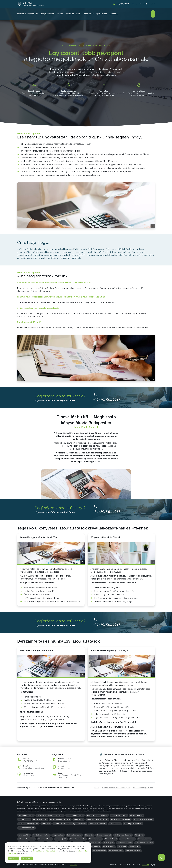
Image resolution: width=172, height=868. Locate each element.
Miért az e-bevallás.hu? (27, 14)
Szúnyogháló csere (99, 850)
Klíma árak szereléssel (93, 843)
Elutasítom (27, 858)
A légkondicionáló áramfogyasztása (50, 815)
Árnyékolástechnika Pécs (41, 835)
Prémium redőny (108, 847)
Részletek (73, 864)
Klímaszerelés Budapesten (28, 824)
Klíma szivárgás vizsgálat (143, 819)
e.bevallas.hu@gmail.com (33, 768)
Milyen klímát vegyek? (98, 824)
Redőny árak (122, 847)
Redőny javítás (134, 847)
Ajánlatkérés (101, 14)
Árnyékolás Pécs (24, 835)
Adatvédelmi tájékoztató (143, 788)
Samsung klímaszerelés (133, 824)
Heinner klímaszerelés (75, 815)
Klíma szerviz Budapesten (120, 819)
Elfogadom (13, 858)
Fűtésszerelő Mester (45, 839)
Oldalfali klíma (115, 824)
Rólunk (60, 14)
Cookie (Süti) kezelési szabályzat (116, 788)
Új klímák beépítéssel (26, 828)
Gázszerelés (89, 835)
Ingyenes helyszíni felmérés (97, 815)
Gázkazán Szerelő (111, 839)
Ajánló (96, 788)
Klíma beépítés (108, 843)
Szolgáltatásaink (47, 14)
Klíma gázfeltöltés (40, 819)
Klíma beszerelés (136, 815)
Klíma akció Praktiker (119, 815)
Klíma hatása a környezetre (60, 819)
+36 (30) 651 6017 (30, 761)
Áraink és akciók (73, 14)
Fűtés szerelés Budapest (27, 839)
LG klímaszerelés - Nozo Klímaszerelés (39, 802)
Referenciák (88, 14)
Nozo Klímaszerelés (26, 815)
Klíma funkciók (24, 819)
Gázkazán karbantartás (77, 839)
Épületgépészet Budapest (123, 835)
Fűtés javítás (139, 835)
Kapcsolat (114, 14)
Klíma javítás (78, 819)
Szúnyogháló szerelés (133, 850)
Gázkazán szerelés (95, 839)
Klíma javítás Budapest (124, 843)
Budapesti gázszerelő (74, 835)
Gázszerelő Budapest (128, 839)
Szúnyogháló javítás (115, 850)
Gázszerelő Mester (144, 839)
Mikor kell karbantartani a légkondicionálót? (70, 824)
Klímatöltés (46, 824)
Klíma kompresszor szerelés (97, 819)
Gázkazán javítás (61, 839)
